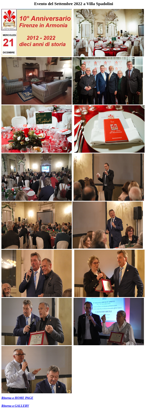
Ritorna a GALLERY (15, 406)
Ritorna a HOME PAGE (17, 398)
